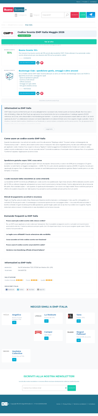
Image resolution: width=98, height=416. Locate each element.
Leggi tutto (49, 130)
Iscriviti (74, 15)
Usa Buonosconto (27, 63)
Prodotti (85, 1)
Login (82, 15)
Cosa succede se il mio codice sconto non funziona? (26, 241)
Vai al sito (49, 42)
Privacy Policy (67, 406)
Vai (14, 324)
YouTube (32, 291)
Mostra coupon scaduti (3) (49, 102)
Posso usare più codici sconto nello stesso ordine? (25, 222)
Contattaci (93, 1)
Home (58, 406)
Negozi (35, 15)
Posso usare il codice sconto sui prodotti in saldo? (25, 246)
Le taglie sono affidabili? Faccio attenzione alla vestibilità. (28, 236)
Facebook (10, 291)
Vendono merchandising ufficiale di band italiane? (25, 251)
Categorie (21, 15)
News (78, 1)
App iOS (43, 291)
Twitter (21, 291)
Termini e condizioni (80, 406)
